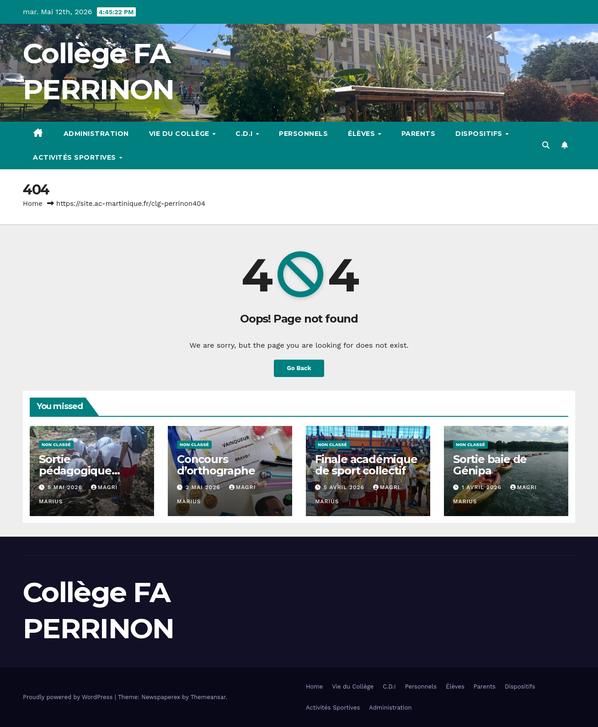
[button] (545, 145)
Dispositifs (479, 133)
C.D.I (245, 133)
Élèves (362, 133)
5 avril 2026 (345, 487)
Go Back (299, 368)
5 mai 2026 (66, 487)
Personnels (303, 133)
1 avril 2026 (483, 487)
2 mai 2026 (204, 487)
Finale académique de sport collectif (366, 464)
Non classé (56, 444)
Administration (96, 133)
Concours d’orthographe (216, 464)
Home (33, 203)
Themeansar (208, 697)
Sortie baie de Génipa (490, 464)
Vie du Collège (180, 133)
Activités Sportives (75, 157)
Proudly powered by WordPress (69, 697)
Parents (418, 133)
